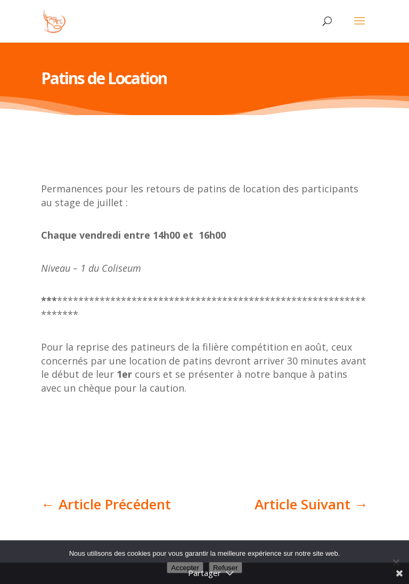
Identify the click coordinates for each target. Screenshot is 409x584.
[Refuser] (395, 562)
